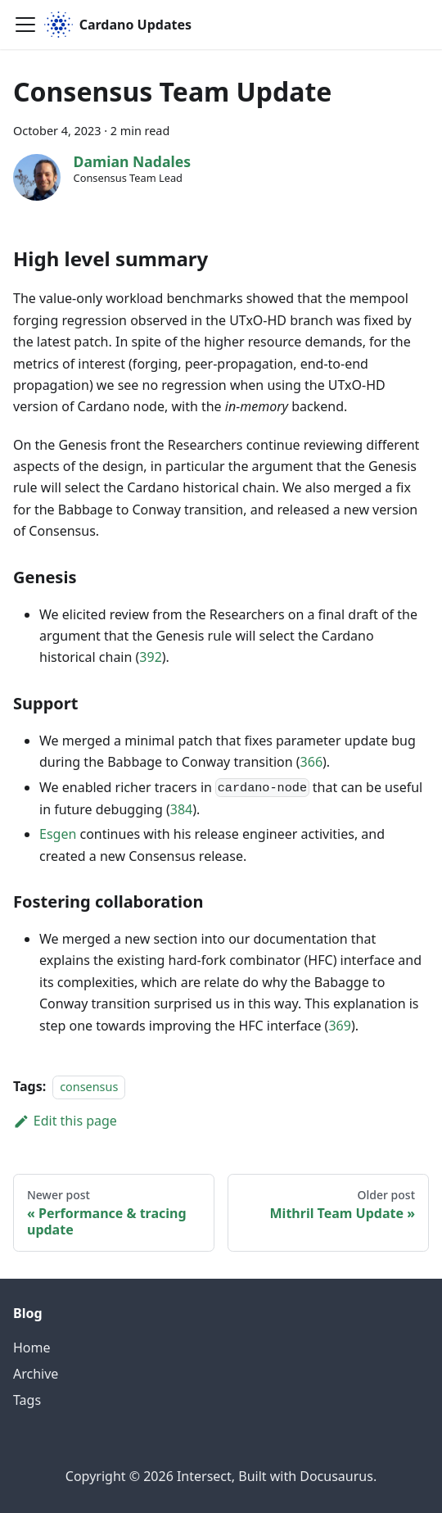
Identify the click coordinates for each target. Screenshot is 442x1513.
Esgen (57, 834)
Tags (27, 1400)
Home (32, 1348)
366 (311, 762)
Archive (35, 1374)
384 (181, 809)
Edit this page (65, 1121)
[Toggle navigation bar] (25, 24)
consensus (89, 1086)
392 (150, 657)
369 (339, 1026)
